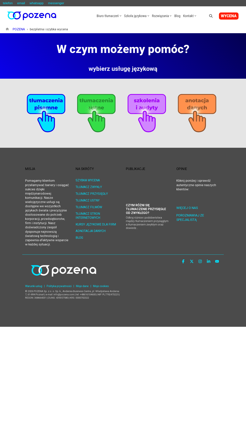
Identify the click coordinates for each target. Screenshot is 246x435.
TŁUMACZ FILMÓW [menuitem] (89, 207)
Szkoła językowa (136, 16)
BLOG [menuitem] (79, 237)
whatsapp (37, 3)
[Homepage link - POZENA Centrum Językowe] (63, 280)
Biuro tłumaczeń (109, 16)
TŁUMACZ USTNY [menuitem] (88, 200)
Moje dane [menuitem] (82, 286)
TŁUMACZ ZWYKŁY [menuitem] (89, 187)
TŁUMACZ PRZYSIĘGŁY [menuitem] (92, 194)
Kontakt (189, 16)
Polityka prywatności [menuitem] (59, 286)
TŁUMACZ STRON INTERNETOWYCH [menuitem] (88, 215)
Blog (177, 16)
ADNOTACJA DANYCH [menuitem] (91, 231)
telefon (8, 3)
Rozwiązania (162, 16)
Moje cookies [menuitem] (101, 286)
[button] (183, 261)
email (21, 3)
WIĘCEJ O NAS (187, 208)
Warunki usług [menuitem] (33, 286)
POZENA (19, 29)
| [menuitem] (44, 286)
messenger (56, 3)
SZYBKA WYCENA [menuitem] (88, 180)
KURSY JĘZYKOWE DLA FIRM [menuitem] (96, 224)
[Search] (210, 16)
